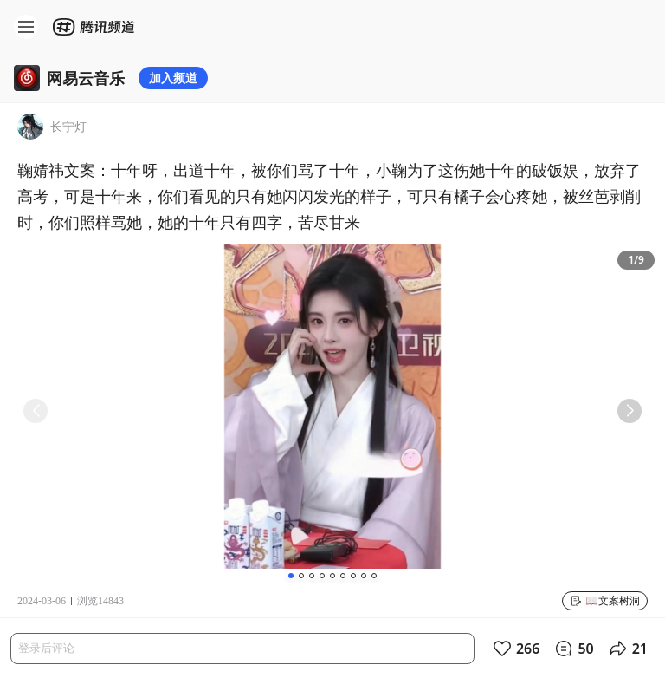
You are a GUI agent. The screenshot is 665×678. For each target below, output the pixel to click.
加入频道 (173, 77)
